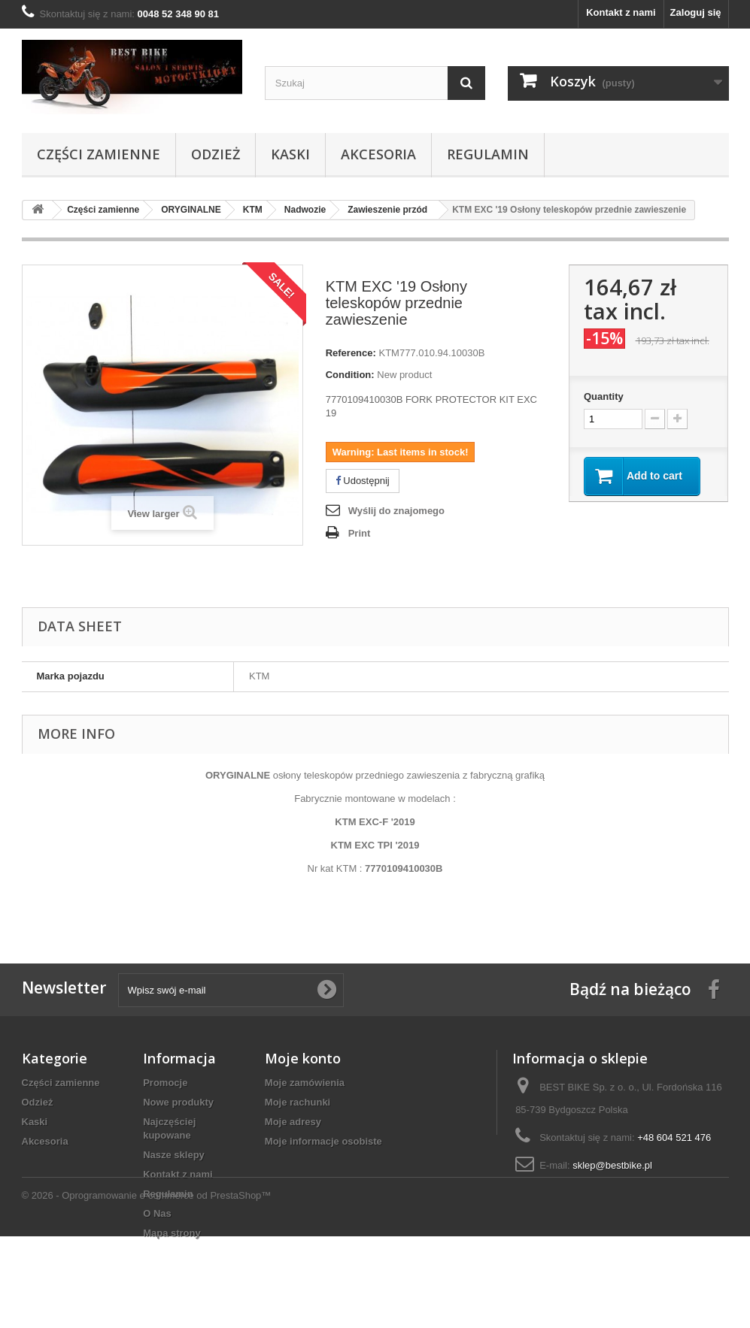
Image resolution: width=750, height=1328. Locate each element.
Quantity (604, 396)
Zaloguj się (695, 12)
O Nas (157, 1213)
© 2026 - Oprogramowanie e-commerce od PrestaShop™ (147, 1287)
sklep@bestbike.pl (612, 1165)
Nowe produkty (178, 1102)
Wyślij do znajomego (396, 510)
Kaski (290, 154)
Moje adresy (293, 1121)
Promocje (165, 1082)
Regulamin (488, 154)
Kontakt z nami (620, 12)
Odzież (215, 154)
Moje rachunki (297, 1102)
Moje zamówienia (305, 1082)
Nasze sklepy (174, 1154)
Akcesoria (378, 154)
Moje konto (303, 1058)
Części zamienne (98, 154)
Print (359, 533)
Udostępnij (363, 480)
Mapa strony (172, 1233)
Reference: (351, 352)
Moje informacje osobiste (323, 1141)
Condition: (350, 374)
